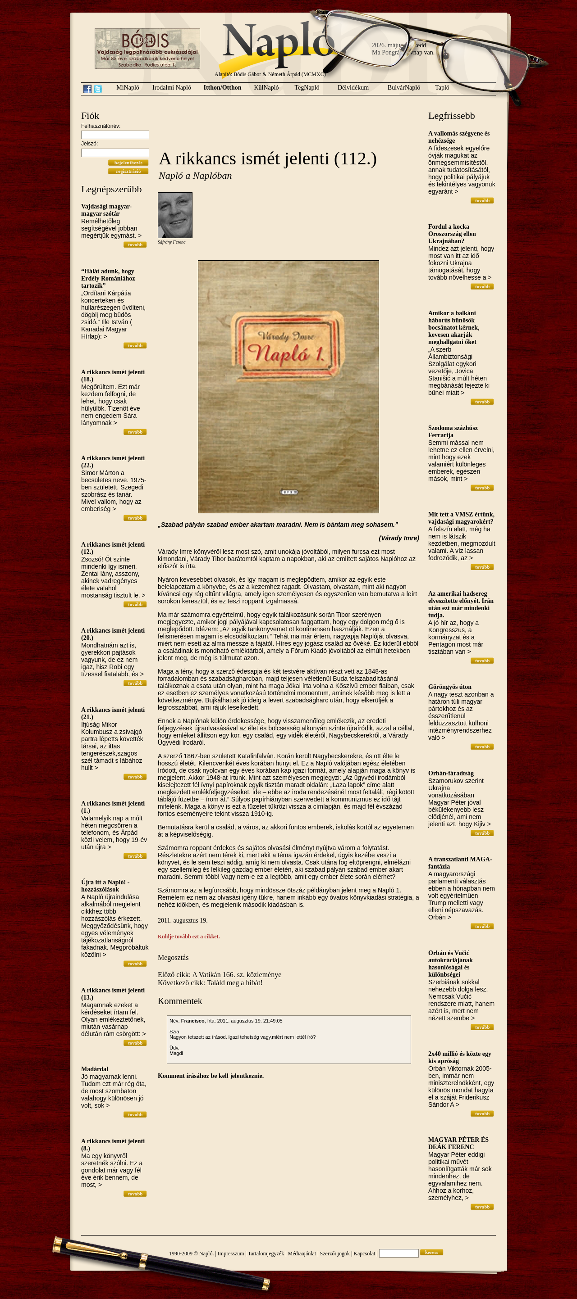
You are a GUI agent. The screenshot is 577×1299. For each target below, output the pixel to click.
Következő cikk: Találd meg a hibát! (210, 983)
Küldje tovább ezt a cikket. (189, 936)
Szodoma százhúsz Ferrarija (453, 432)
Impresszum (231, 1253)
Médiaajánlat (302, 1253)
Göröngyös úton (450, 686)
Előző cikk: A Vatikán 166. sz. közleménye (219, 974)
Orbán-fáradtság (451, 773)
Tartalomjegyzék (266, 1253)
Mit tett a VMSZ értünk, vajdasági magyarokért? (461, 518)
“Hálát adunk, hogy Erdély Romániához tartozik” (108, 278)
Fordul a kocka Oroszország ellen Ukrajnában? (452, 233)
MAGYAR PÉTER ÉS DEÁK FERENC (458, 1143)
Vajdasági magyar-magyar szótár (106, 210)
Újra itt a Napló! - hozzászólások (105, 886)
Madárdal (94, 1069)
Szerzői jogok (335, 1253)
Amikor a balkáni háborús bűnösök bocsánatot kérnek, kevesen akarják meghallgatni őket (454, 327)
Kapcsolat (364, 1253)
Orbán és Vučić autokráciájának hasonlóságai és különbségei (450, 964)
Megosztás (173, 957)
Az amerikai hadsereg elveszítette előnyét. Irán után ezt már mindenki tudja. (461, 604)
